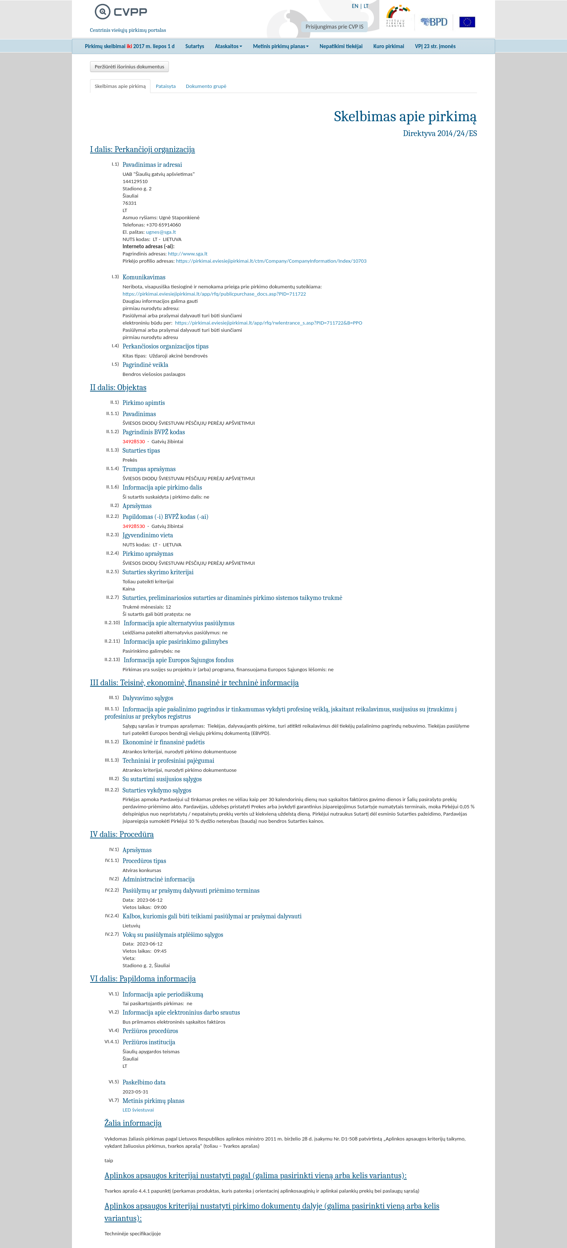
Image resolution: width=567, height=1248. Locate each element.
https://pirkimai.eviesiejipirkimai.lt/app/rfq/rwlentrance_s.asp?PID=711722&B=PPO (268, 323)
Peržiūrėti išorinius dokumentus (129, 66)
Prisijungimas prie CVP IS (334, 26)
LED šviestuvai (138, 1110)
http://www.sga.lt (188, 253)
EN (355, 6)
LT (366, 6)
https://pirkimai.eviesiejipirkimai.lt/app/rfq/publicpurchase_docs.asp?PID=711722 (214, 294)
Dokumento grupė (206, 86)
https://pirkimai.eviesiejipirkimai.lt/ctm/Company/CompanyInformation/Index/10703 (271, 261)
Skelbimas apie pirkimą (120, 86)
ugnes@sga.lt (161, 232)
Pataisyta (166, 86)
